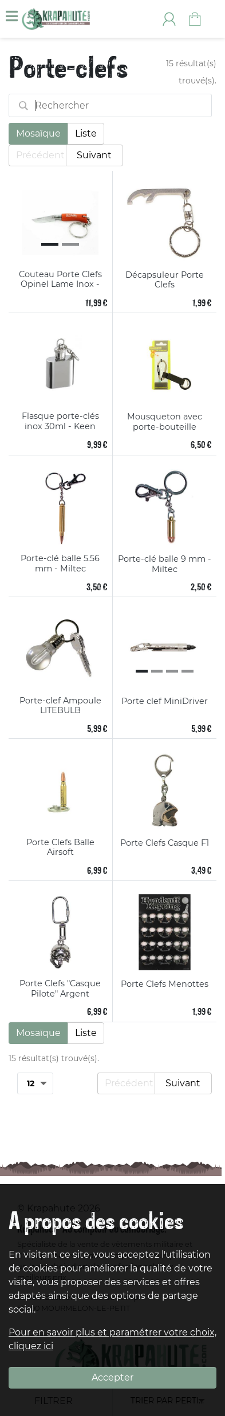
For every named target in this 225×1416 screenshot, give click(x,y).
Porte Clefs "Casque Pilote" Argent (60, 989)
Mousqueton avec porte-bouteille (164, 422)
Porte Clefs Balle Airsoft (60, 848)
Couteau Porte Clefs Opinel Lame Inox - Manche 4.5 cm (60, 280)
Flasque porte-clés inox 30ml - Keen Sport (60, 421)
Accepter (112, 1377)
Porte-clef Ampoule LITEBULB (60, 706)
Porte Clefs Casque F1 (164, 843)
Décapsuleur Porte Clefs (164, 280)
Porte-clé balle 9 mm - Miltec (164, 564)
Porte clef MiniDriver (164, 701)
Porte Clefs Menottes (164, 984)
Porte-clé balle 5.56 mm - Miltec (60, 564)
